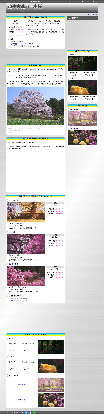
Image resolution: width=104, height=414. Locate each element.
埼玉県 (87, 14)
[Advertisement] (35, 56)
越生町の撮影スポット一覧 (18, 301)
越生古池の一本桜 (17, 41)
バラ (10, 357)
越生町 (95, 14)
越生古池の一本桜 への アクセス (22, 44)
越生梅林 (12, 232)
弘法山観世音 (13, 200)
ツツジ (11, 339)
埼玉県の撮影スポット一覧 (18, 298)
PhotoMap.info (35, 1)
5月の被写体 (22, 399)
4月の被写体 (22, 385)
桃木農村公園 (13, 264)
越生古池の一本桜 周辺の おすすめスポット (26, 46)
